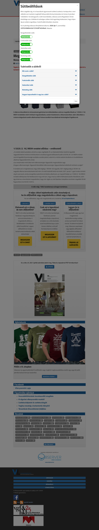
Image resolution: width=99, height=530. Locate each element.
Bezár (76, 101)
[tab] (49, 71)
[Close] (77, 5)
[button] (28, 71)
